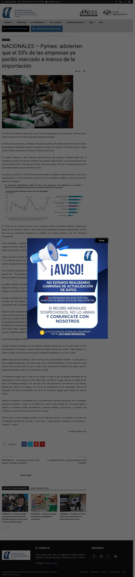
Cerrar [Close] (102, 240)
